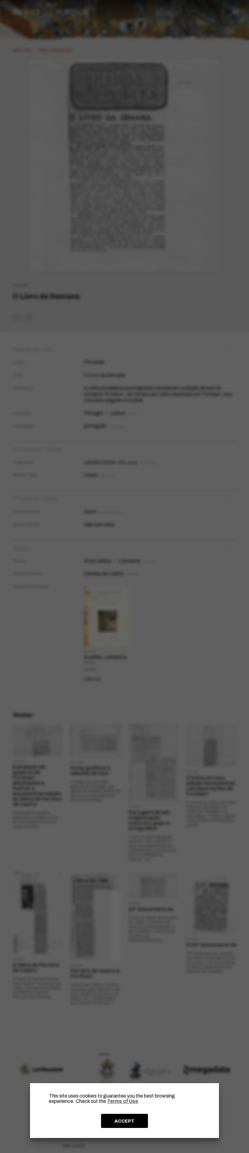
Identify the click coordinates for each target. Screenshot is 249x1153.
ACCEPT (124, 1121)
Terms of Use (122, 1101)
